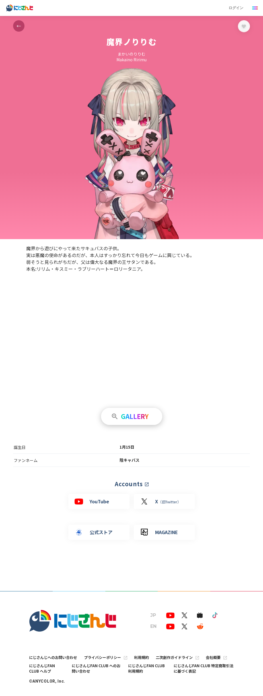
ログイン (236, 8)
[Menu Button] (255, 8)
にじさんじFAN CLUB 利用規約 (146, 668)
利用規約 (141, 657)
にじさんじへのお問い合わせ (53, 657)
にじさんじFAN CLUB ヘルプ (42, 668)
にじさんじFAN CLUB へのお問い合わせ (96, 668)
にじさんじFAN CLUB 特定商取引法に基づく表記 (203, 668)
